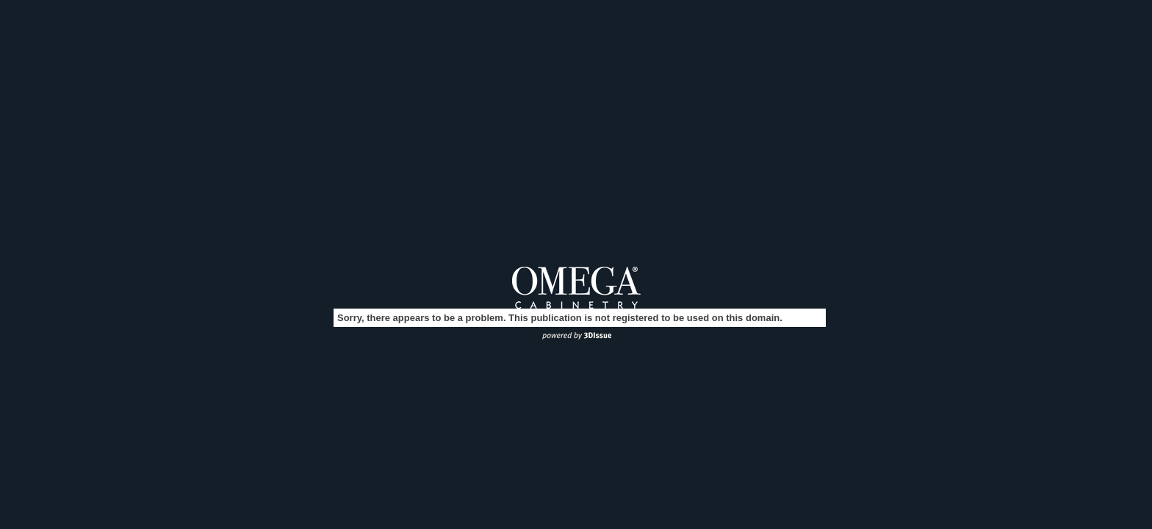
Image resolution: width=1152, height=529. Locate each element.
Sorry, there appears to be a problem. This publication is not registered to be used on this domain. (559, 317)
